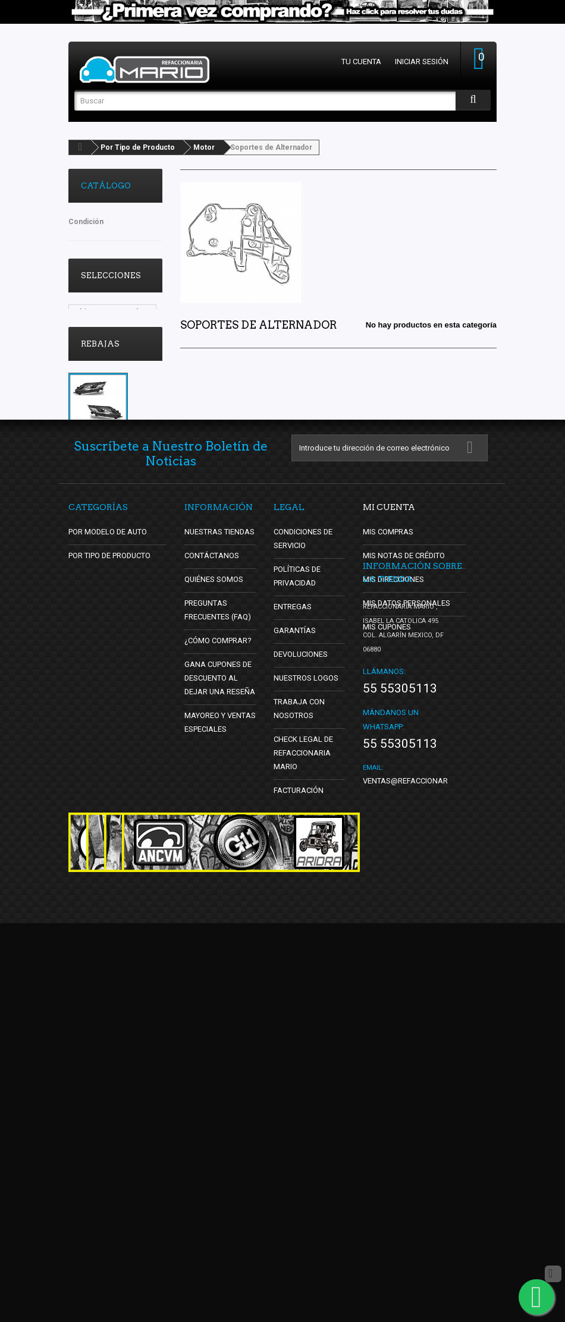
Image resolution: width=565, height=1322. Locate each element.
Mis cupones (387, 918)
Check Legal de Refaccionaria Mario (304, 1044)
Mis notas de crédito (404, 846)
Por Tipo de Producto (138, 147)
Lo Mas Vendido (104, 347)
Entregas (293, 897)
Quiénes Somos (214, 870)
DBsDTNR (92, 383)
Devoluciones (301, 945)
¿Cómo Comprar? (218, 931)
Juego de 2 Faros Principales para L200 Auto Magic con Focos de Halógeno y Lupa (114, 559)
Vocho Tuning (100, 329)
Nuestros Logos (306, 969)
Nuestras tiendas (220, 823)
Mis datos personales (407, 894)
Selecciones (111, 275)
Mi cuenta (389, 798)
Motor (204, 147)
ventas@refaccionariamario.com (430, 1179)
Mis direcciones (394, 870)
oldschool (93, 365)
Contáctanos (211, 846)
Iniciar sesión (421, 61)
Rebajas (100, 428)
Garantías (295, 921)
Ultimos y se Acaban (112, 311)
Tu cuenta (361, 61)
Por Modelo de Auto (108, 823)
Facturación (299, 1081)
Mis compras (388, 823)
